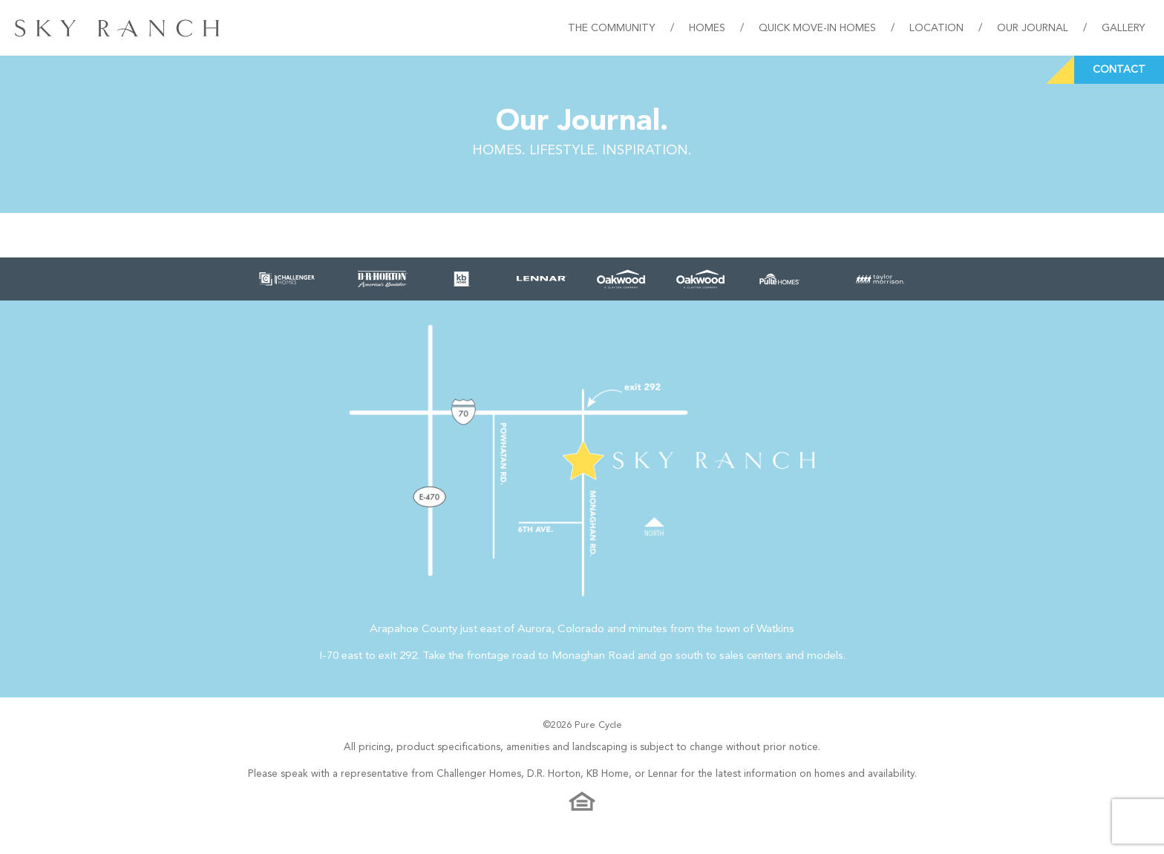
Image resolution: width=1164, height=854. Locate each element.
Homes (707, 28)
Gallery (1123, 28)
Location (936, 28)
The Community (611, 28)
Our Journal (1032, 28)
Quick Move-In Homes (817, 28)
